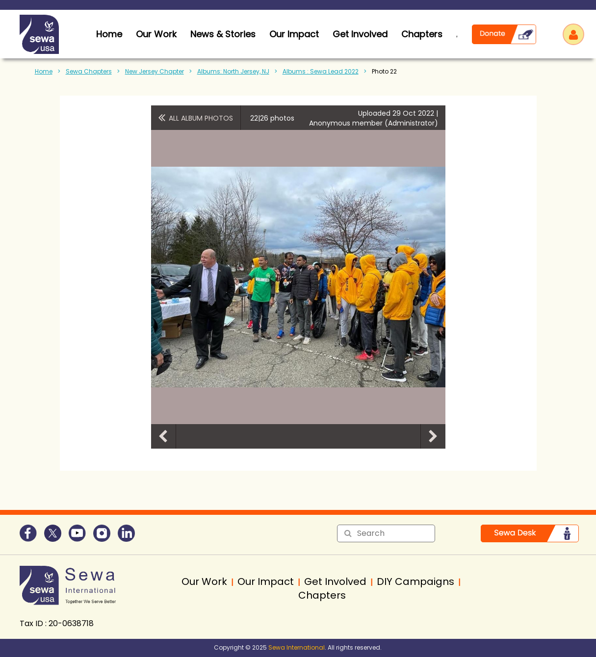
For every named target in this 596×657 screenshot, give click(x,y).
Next (433, 436)
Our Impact (294, 34)
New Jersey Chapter (154, 71)
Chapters (421, 34)
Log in (573, 34)
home (109, 34)
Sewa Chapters (89, 71)
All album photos (201, 118)
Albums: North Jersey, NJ (233, 71)
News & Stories (223, 34)
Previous (163, 436)
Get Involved (360, 34)
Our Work (156, 34)
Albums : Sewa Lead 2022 (321, 71)
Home (43, 71)
